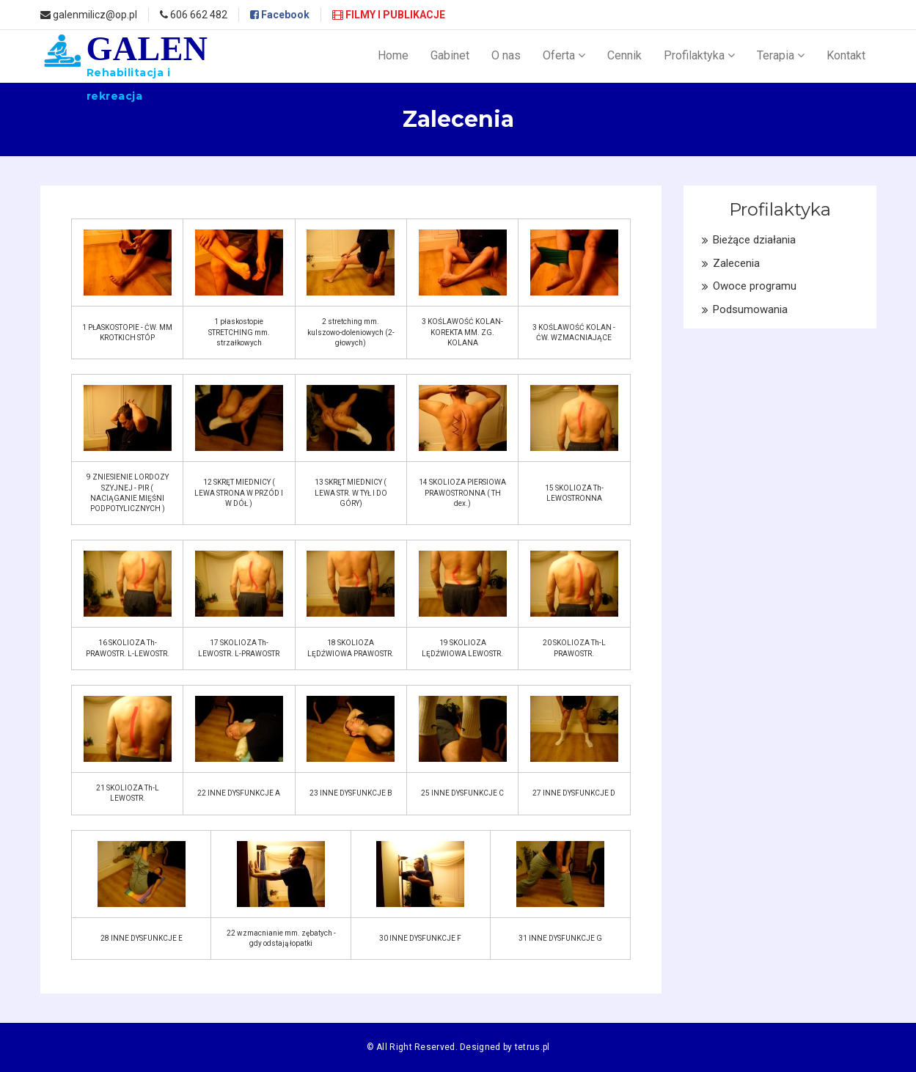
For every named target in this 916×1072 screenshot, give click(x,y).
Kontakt (846, 55)
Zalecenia (736, 263)
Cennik (624, 55)
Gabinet (449, 55)
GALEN (147, 66)
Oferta (564, 55)
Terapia (781, 55)
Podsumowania (750, 309)
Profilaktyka (699, 55)
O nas (506, 55)
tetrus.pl (532, 1047)
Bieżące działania (754, 239)
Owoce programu (754, 286)
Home (393, 55)
